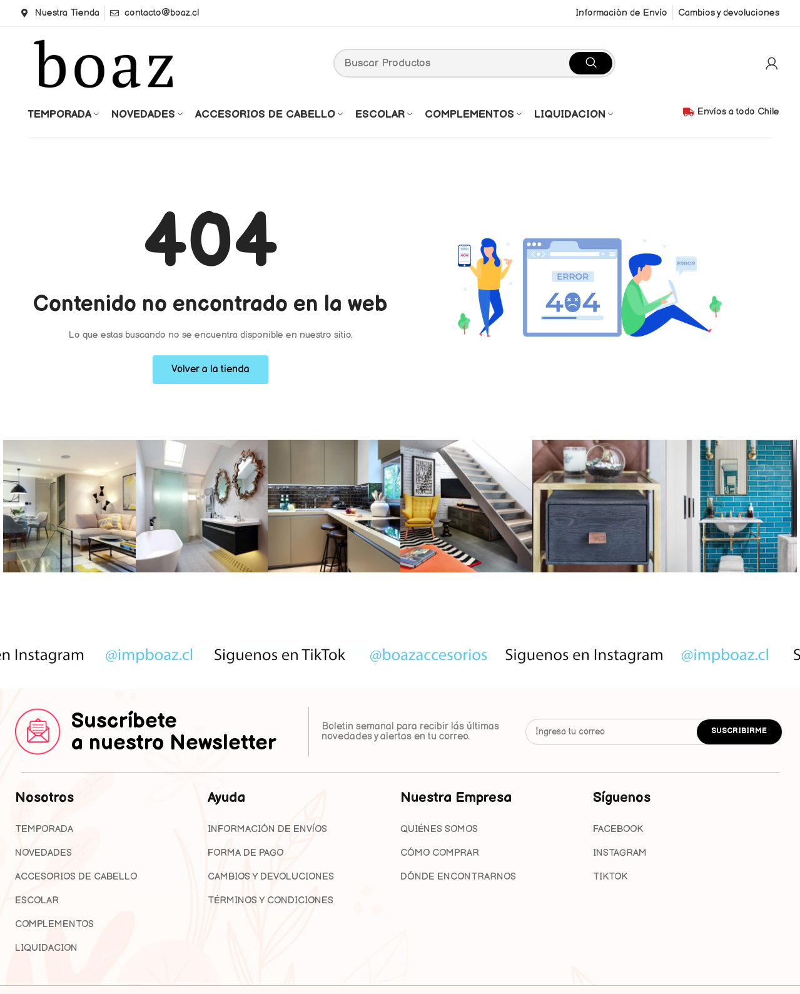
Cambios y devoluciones (271, 877)
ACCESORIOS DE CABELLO (76, 877)
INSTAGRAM (620, 853)
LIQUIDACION (46, 948)
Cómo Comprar (439, 853)
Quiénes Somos (439, 829)
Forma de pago (245, 853)
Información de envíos (267, 829)
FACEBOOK (618, 829)
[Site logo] (106, 62)
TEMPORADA (44, 829)
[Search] (474, 63)
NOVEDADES (43, 853)
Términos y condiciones (270, 900)
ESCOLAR (37, 900)
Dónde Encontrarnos (458, 877)
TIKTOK (610, 877)
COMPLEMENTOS (54, 924)
